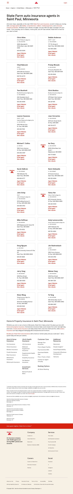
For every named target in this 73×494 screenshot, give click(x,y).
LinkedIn (50, 470)
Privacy (17, 481)
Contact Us (29, 435)
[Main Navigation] (8, 3)
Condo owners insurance (20, 328)
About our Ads (10, 481)
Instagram (50, 467)
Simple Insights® (58, 347)
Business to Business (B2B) (33, 444)
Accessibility (43, 481)
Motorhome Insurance (10, 358)
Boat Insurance (11, 355)
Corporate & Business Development (59, 353)
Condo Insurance (12, 352)
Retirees (29, 467)
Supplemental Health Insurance (28, 354)
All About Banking (43, 369)
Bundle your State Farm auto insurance (18, 333)
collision (39, 26)
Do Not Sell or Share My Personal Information (44, 484)
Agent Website (21, 53)
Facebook (50, 461)
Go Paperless (51, 447)
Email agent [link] (20, 55)
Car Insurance (11, 344)
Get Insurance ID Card (53, 450)
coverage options (15, 26)
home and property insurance (15, 327)
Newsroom (56, 344)
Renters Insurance (12, 349)
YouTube (50, 473)
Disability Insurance (28, 357)
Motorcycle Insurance (13, 362)
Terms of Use (35, 481)
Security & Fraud (25, 481)
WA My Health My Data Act (13, 484)
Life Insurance (26, 344)
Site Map (50, 481)
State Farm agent (31, 393)
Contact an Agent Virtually (43, 360)
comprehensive (31, 26)
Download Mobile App (43, 353)
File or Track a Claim (44, 357)
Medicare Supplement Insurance (26, 348)
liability (24, 26)
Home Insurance (11, 347)
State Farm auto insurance (41, 24)
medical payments (47, 26)
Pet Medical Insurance (25, 361)
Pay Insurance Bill (52, 441)
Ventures (56, 357)
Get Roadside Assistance (53, 438)
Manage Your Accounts (42, 343)
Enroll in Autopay (52, 444)
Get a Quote (20, 57)
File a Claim (50, 435)
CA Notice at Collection (26, 484)
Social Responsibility (59, 349)
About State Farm (31, 438)
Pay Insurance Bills (43, 349)
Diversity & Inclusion (31, 464)
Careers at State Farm (32, 461)
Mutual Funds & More (27, 372)
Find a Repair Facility (44, 347)
